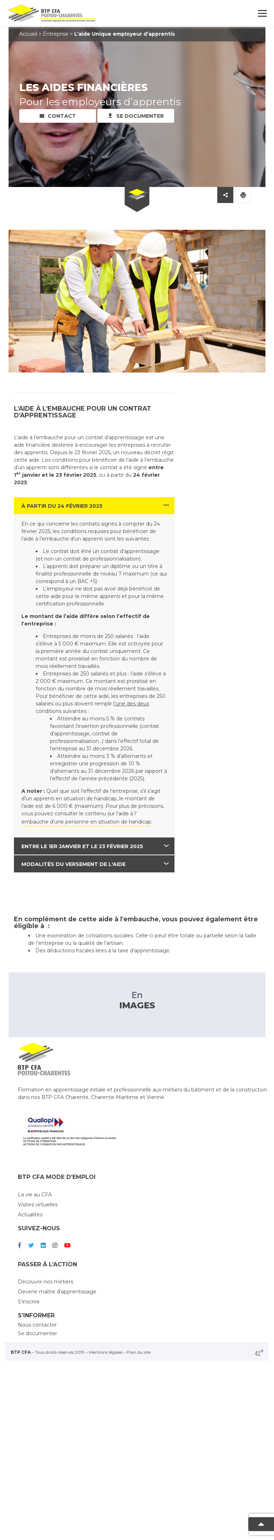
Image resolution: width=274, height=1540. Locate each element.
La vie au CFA (35, 1156)
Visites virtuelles (37, 1165)
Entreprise (55, 34)
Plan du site (139, 1313)
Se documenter (140, 116)
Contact (62, 116)
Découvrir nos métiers (45, 1243)
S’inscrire (29, 1263)
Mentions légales (105, 1313)
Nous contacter (37, 1286)
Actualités (30, 1175)
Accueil (28, 34)
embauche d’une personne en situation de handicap (86, 822)
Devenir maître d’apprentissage (57, 1253)
